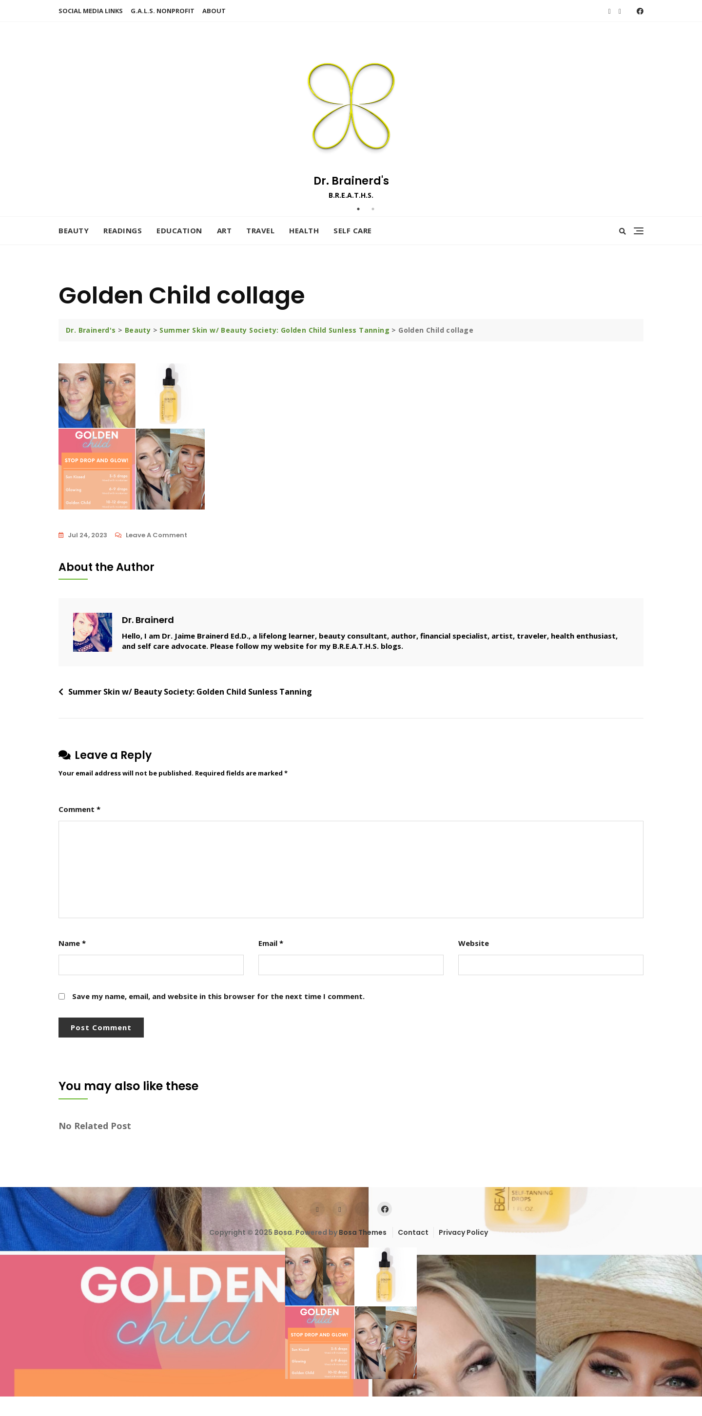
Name (72, 943)
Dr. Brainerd (148, 620)
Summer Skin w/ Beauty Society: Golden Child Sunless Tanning (190, 691)
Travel (260, 230)
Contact (413, 1232)
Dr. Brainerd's (351, 181)
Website (473, 943)
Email (270, 943)
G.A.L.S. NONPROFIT (163, 10)
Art (224, 230)
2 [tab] (373, 209)
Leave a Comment (156, 535)
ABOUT (214, 10)
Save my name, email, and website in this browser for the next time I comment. (218, 996)
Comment (79, 809)
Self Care (352, 230)
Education (179, 230)
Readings (122, 230)
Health (304, 230)
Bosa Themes (363, 1232)
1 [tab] (358, 209)
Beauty (73, 230)
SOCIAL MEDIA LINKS (90, 10)
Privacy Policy (463, 1232)
